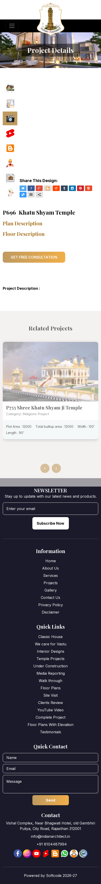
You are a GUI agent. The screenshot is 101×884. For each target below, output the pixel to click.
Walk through (50, 680)
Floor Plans (51, 688)
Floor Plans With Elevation (50, 724)
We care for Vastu (50, 644)
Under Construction (50, 666)
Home (50, 561)
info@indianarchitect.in (50, 836)
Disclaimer (51, 612)
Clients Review (50, 702)
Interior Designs (50, 651)
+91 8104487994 (51, 844)
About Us (50, 568)
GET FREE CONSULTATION (34, 257)
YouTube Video (50, 710)
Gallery (50, 590)
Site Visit (50, 695)
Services (50, 575)
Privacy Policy (50, 605)
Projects (51, 583)
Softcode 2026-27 (61, 875)
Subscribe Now (50, 523)
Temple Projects (50, 658)
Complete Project (50, 717)
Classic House (50, 636)
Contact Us (50, 597)
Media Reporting (50, 673)
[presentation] (44, 480)
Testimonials (50, 732)
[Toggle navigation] (11, 25)
